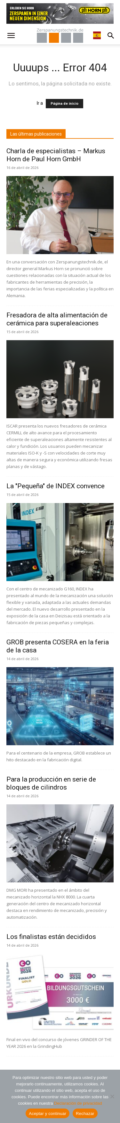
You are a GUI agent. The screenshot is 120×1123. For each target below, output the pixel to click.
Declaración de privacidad (78, 1103)
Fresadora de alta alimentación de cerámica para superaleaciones (57, 319)
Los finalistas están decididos (51, 937)
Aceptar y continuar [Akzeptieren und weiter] (47, 1113)
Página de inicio (64, 104)
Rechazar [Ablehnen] (85, 1113)
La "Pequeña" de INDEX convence (55, 486)
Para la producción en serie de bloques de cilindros (51, 783)
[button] (11, 35)
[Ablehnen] (112, 1096)
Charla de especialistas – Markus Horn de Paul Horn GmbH (55, 155)
